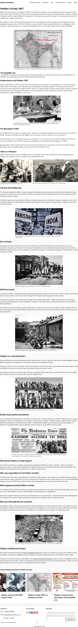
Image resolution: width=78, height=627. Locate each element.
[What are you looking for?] (17, 622)
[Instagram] (27, 613)
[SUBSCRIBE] (70, 619)
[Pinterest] (37, 613)
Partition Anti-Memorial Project (32, 553)
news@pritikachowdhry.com (12, 615)
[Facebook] (32, 613)
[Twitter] (29, 613)
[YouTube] (35, 613)
